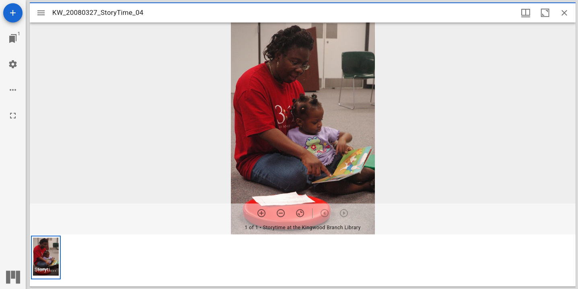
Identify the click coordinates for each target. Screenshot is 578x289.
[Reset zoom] (300, 213)
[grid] (303, 260)
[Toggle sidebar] (41, 12)
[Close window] (564, 12)
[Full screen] (13, 115)
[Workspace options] (13, 90)
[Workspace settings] (13, 64)
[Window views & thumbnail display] (525, 12)
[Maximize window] (545, 12)
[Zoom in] (261, 213)
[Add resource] (13, 12)
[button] (46, 257)
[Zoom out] (280, 213)
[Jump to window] (13, 38)
